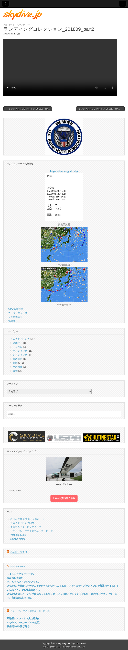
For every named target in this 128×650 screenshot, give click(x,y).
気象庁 (11, 321)
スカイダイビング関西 (22, 523)
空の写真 (17, 366)
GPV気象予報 (15, 309)
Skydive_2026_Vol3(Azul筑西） (24, 622)
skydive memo (17, 539)
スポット (17, 342)
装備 (15, 370)
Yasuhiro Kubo (18, 535)
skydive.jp (62, 643)
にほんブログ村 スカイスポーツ (27, 519)
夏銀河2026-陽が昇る (18, 626)
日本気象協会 (15, 316)
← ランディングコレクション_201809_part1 (28, 109)
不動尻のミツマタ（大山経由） (23, 618)
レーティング (20, 354)
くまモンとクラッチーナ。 (21, 574)
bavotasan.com (78, 647)
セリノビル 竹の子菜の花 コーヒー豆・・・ (35, 531)
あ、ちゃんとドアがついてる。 (23, 581)
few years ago (15, 577)
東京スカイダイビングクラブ (25, 527)
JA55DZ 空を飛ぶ (19, 552)
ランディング (24, 25)
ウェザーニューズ (17, 313)
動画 (15, 362)
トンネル (17, 347)
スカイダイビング (10, 25)
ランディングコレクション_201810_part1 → (100, 109)
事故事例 (17, 358)
